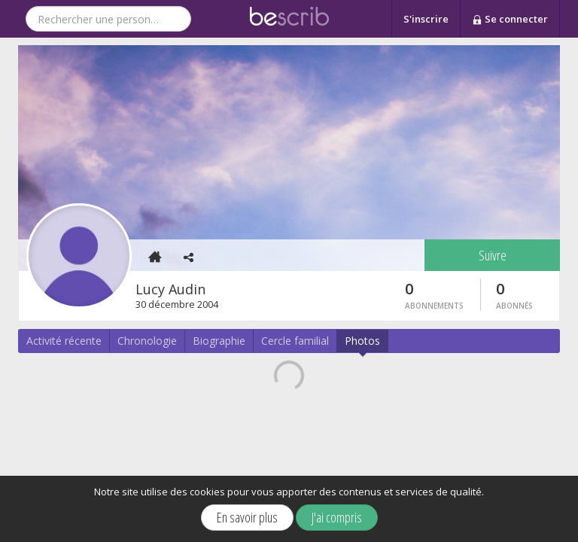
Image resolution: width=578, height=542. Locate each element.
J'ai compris (337, 517)
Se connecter (510, 19)
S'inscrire (426, 19)
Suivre (493, 255)
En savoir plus (247, 517)
